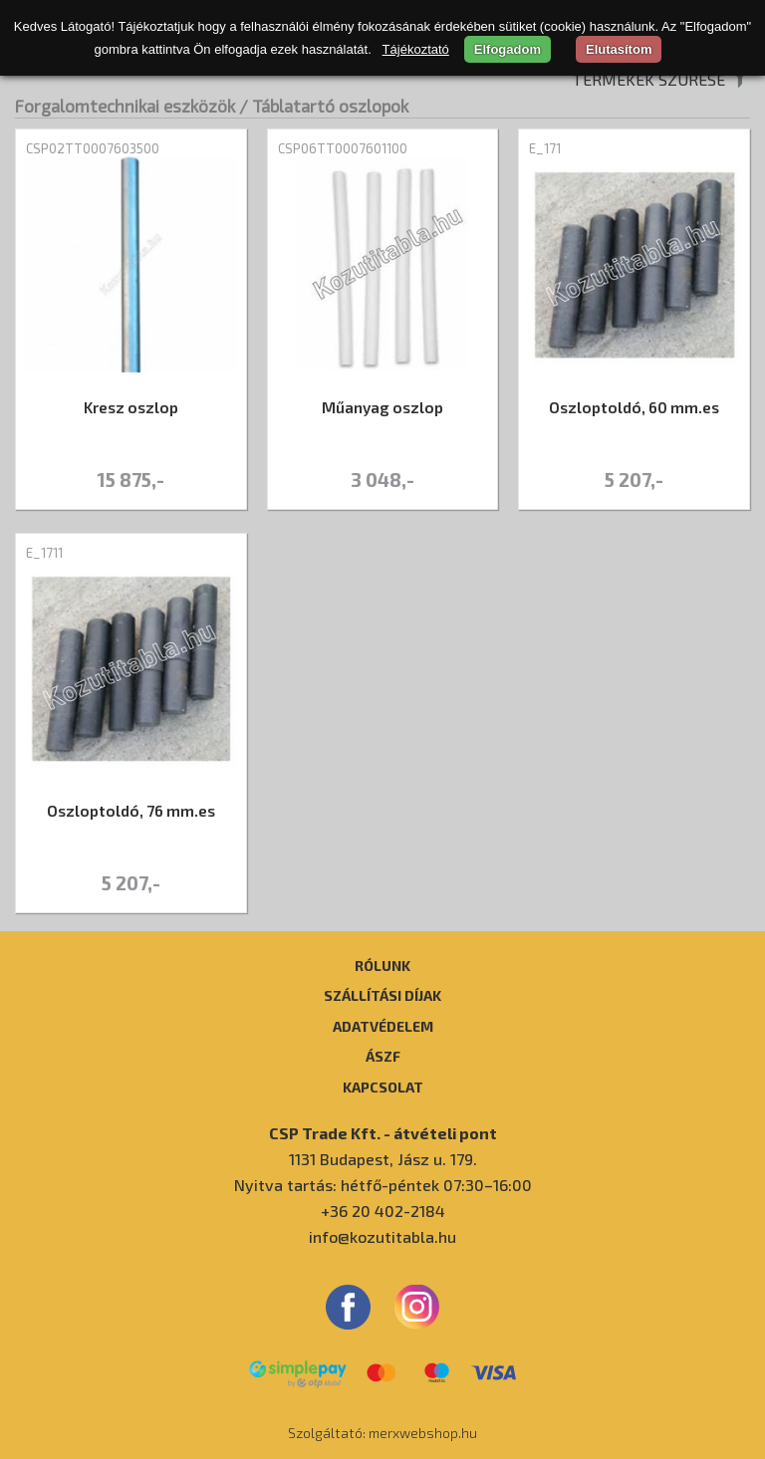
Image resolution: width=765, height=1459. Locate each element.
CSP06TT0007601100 (342, 148)
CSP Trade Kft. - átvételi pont (383, 1132)
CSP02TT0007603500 (92, 148)
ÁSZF (383, 1056)
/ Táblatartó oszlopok (323, 106)
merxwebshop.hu (423, 1432)
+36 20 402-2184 (383, 1210)
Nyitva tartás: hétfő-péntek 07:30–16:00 (383, 1184)
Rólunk (382, 965)
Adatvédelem (383, 1026)
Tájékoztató (415, 49)
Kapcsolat (383, 1086)
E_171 (545, 148)
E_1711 (44, 553)
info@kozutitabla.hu (382, 1236)
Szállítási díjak (382, 995)
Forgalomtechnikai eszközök (125, 106)
